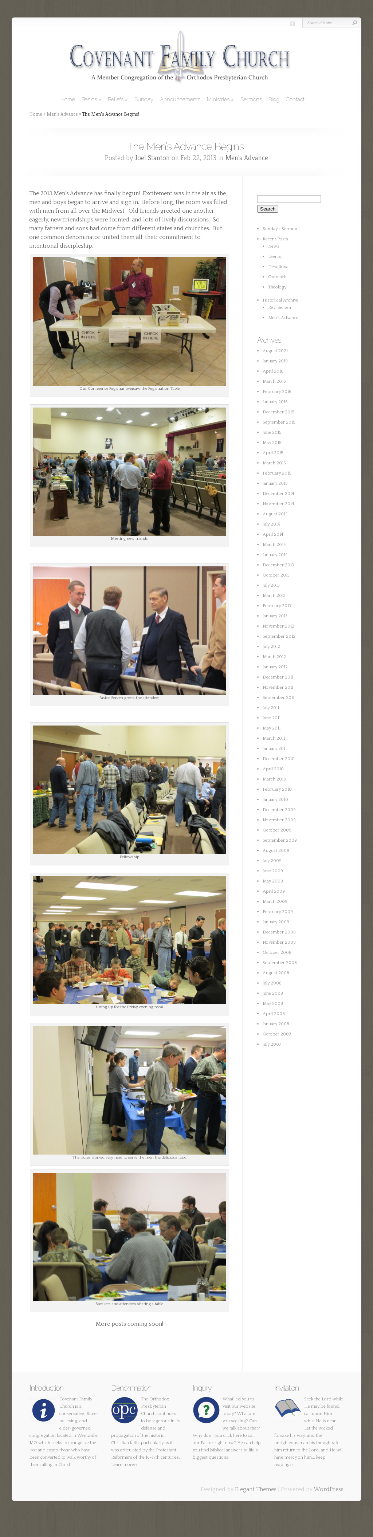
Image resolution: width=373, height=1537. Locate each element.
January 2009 (276, 922)
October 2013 (276, 575)
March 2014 (274, 544)
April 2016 (273, 371)
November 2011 (278, 687)
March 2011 (274, 738)
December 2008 (279, 932)
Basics (89, 99)
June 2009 (273, 871)
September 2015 (279, 422)
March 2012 (274, 656)
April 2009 (274, 891)
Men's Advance (62, 114)
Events (274, 256)
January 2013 (275, 616)
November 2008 (279, 942)
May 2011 (271, 728)
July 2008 (272, 983)
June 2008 (273, 993)
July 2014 (271, 524)
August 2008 (276, 973)
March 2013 (274, 595)
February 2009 (278, 911)
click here (232, 1435)
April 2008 (274, 1013)
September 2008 (280, 962)
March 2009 (275, 901)
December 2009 (279, 809)
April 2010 (273, 769)
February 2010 (277, 789)
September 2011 (278, 697)
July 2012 (271, 646)
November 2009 (279, 820)
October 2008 (277, 952)
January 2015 (275, 483)
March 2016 (274, 381)
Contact (295, 99)
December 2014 (278, 493)
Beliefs (115, 99)
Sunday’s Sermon (280, 229)
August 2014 (275, 514)
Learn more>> (124, 1464)
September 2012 (279, 636)
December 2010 (279, 758)
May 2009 (273, 881)
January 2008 (276, 1024)
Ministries (218, 99)
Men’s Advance (283, 317)
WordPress (328, 1489)
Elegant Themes (255, 1489)
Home (67, 99)
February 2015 (277, 473)
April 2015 (273, 453)
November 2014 (278, 504)
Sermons (251, 99)
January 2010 (275, 799)
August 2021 (275, 351)
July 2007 (272, 1044)
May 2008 (273, 1003)
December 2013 (278, 565)
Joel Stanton (152, 157)
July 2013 (271, 585)
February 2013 (277, 606)
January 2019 (275, 361)
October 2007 (277, 1034)
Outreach (277, 277)
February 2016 (277, 391)
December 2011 (278, 677)
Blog (273, 99)
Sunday (143, 99)
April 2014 (273, 534)
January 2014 (275, 555)
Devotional (279, 266)
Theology (277, 287)
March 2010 (274, 779)
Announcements (180, 99)
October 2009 (277, 830)
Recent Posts (275, 239)
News (273, 246)
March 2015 (274, 463)
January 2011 (275, 748)
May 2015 (272, 442)
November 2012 (278, 626)
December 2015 (278, 412)
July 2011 (271, 707)
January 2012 (275, 667)
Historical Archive (280, 300)
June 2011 (271, 718)
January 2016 (275, 402)
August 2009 (276, 850)
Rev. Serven (279, 307)
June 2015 (272, 432)
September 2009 (280, 840)
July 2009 (272, 860)
